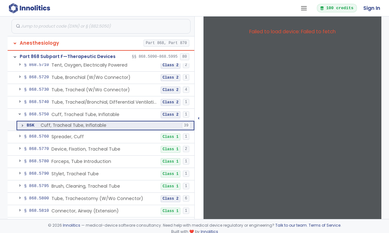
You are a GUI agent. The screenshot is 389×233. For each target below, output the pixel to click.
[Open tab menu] (303, 8)
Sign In (371, 8)
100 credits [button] (336, 8)
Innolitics (71, 225)
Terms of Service (324, 225)
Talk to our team (291, 225)
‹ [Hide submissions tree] (199, 118)
